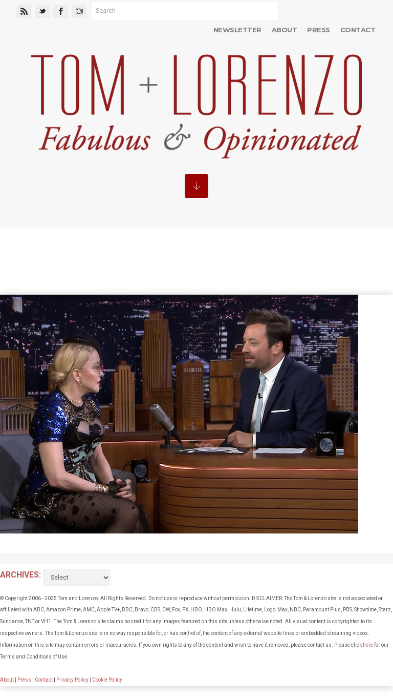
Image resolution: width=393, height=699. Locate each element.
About (284, 30)
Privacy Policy (72, 680)
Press (318, 30)
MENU (196, 186)
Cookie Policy (107, 680)
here (368, 645)
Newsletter (237, 30)
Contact (357, 30)
